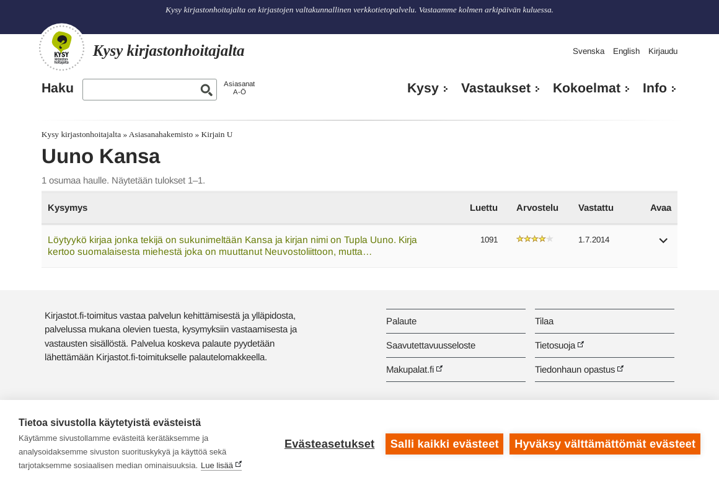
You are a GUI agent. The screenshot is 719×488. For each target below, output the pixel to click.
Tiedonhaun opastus (575, 369)
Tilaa (544, 321)
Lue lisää (217, 465)
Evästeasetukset (329, 444)
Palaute (401, 321)
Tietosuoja (555, 345)
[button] (663, 244)
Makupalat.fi (410, 369)
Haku (58, 88)
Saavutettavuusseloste (430, 345)
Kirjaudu (662, 51)
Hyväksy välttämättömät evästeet (604, 444)
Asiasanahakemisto (161, 134)
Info (655, 88)
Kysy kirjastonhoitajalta (81, 134)
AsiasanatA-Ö (239, 87)
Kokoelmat (586, 88)
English (626, 51)
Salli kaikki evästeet (444, 444)
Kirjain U (217, 134)
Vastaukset (496, 88)
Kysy (423, 88)
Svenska (588, 51)
